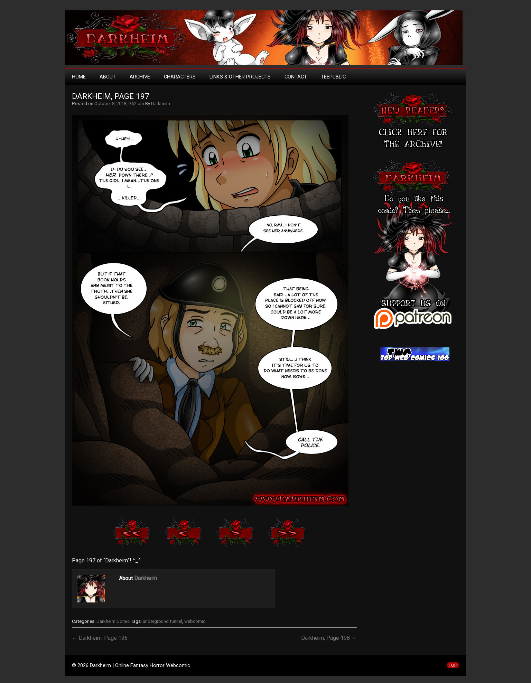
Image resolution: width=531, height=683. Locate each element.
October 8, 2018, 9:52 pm (119, 103)
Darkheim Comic (113, 621)
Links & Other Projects (240, 77)
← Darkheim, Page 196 (100, 638)
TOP (452, 665)
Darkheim (160, 103)
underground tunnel (162, 621)
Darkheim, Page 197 (110, 96)
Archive (140, 77)
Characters (180, 77)
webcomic (194, 621)
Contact (296, 77)
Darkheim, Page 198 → (329, 638)
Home (79, 77)
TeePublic (333, 77)
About (108, 77)
